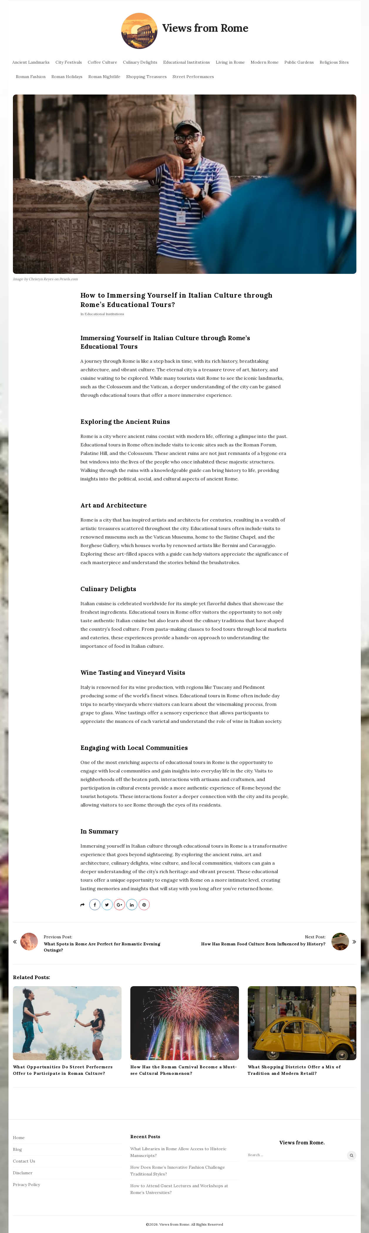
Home (19, 1137)
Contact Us (24, 1161)
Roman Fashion (31, 76)
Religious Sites (334, 62)
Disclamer (23, 1172)
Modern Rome (265, 62)
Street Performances (193, 76)
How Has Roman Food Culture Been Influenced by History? (263, 944)
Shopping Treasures (146, 76)
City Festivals (68, 62)
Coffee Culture (102, 62)
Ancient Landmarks (31, 62)
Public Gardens (299, 62)
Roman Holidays (66, 76)
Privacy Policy (26, 1184)
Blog (17, 1149)
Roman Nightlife (104, 76)
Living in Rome (230, 62)
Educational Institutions (186, 62)
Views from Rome (205, 28)
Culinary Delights (140, 62)
